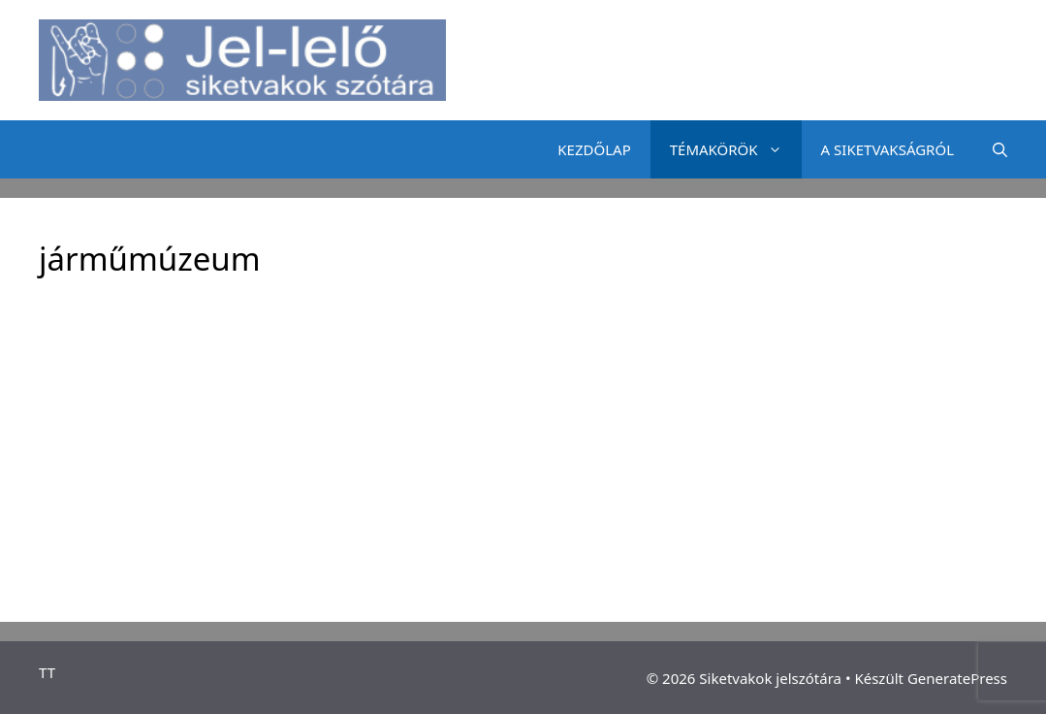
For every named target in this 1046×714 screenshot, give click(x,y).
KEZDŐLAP (593, 149)
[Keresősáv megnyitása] (1000, 149)
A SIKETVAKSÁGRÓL (887, 149)
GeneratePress (957, 678)
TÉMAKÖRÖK (736, 149)
